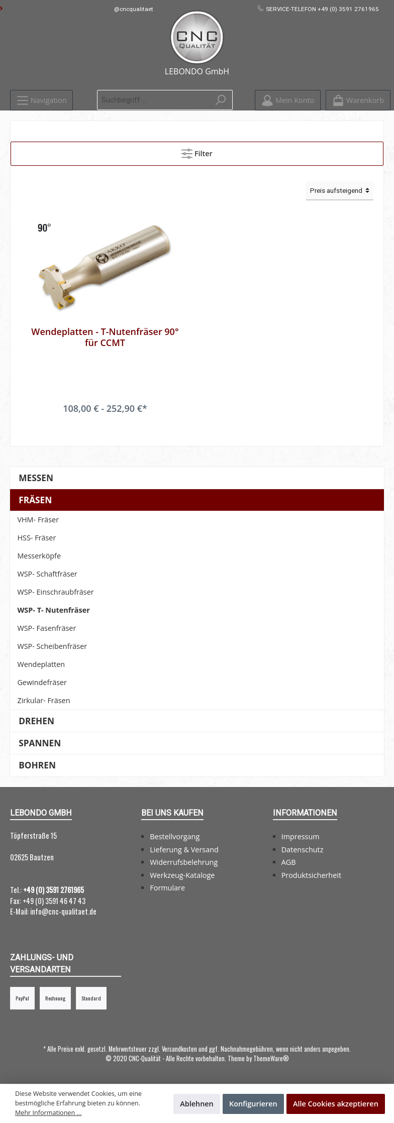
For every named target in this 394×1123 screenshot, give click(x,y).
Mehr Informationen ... (48, 1112)
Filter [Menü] (197, 151)
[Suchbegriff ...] (153, 100)
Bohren (37, 765)
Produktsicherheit (311, 875)
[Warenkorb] (358, 100)
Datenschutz (302, 849)
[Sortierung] (339, 190)
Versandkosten (179, 1049)
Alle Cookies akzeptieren (335, 1103)
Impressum (300, 836)
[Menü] (41, 100)
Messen (36, 478)
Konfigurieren (253, 1103)
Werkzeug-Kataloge (182, 875)
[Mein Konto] (288, 100)
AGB (288, 862)
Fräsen (35, 500)
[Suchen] (221, 100)
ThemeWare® (271, 1058)
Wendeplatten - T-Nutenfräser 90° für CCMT (104, 337)
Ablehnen (197, 1103)
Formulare (167, 887)
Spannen (40, 743)
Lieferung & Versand (184, 849)
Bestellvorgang (175, 836)
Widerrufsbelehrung (184, 862)
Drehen (36, 721)
